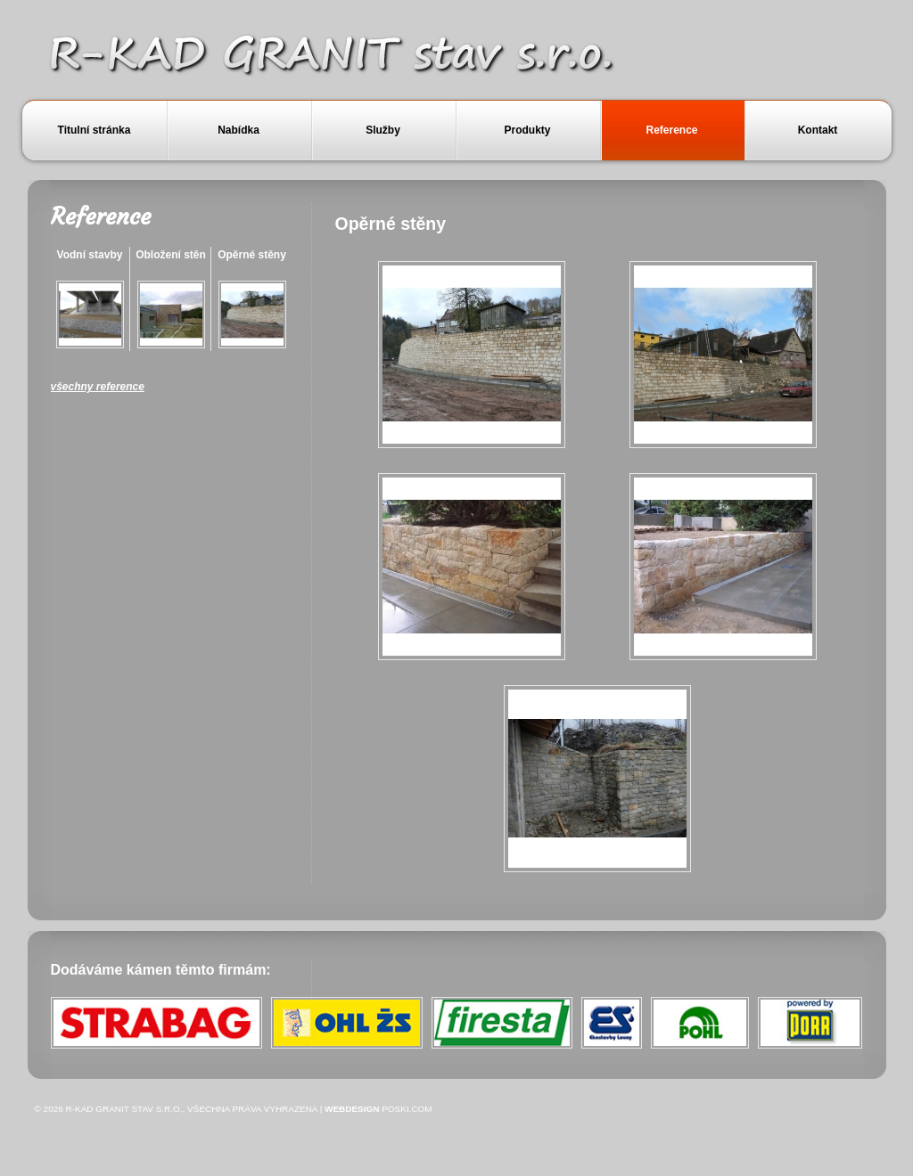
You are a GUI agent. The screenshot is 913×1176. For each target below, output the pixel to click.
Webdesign (352, 1109)
